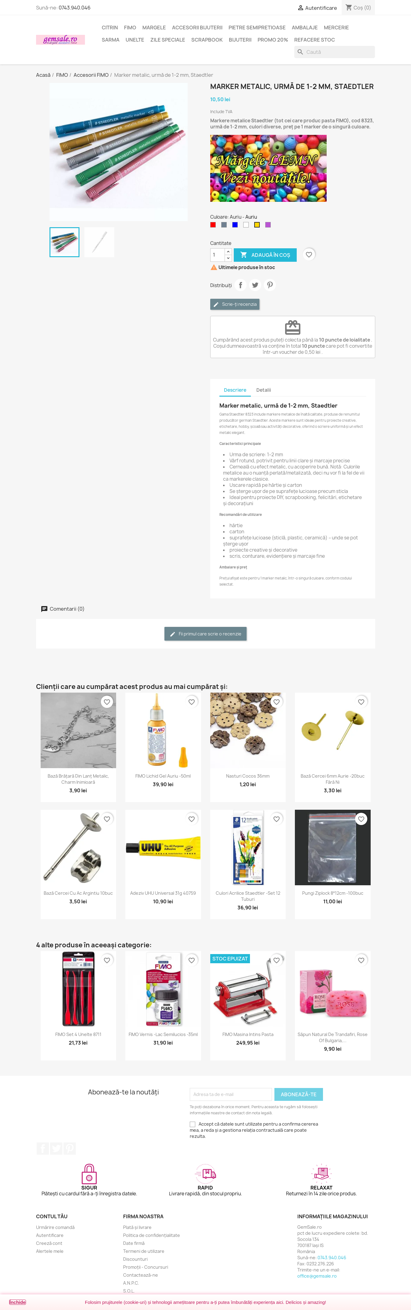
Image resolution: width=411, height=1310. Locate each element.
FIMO (130, 27)
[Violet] (269, 226)
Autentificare (50, 1235)
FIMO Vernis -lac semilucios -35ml (163, 1034)
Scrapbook (207, 39)
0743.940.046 (74, 7)
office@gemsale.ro (317, 1276)
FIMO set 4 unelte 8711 (78, 1034)
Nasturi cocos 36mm (248, 776)
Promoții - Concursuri (145, 1267)
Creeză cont (49, 1243)
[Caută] (334, 52)
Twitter (56, 1148)
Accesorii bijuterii (197, 27)
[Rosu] (214, 226)
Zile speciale (167, 39)
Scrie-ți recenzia (235, 304)
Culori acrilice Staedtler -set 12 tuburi (248, 896)
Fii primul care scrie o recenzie (205, 634)
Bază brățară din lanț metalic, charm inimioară (78, 779)
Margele (154, 27)
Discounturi (135, 1259)
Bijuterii (240, 39)
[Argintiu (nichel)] (225, 226)
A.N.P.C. (131, 1283)
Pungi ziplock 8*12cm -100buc (332, 893)
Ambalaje (305, 27)
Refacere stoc (314, 39)
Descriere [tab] (235, 390)
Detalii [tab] (263, 390)
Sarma (110, 39)
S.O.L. (129, 1291)
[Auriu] (258, 226)
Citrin (110, 27)
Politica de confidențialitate (151, 1235)
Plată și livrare (137, 1227)
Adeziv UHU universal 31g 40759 (163, 893)
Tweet (255, 285)
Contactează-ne (140, 1275)
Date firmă (134, 1243)
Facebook (43, 1148)
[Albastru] (236, 226)
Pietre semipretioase (257, 27)
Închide (17, 1302)
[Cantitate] (217, 255)
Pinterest (270, 285)
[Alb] (247, 226)
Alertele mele (50, 1251)
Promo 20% (273, 39)
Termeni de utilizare (143, 1251)
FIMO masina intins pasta (247, 1034)
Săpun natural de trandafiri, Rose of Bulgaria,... (333, 1037)
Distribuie (240, 285)
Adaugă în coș (265, 255)
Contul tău (52, 1216)
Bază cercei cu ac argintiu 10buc (78, 893)
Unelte (135, 39)
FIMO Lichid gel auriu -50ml (163, 776)
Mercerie (336, 27)
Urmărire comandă (55, 1227)
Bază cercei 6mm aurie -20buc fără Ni (333, 779)
